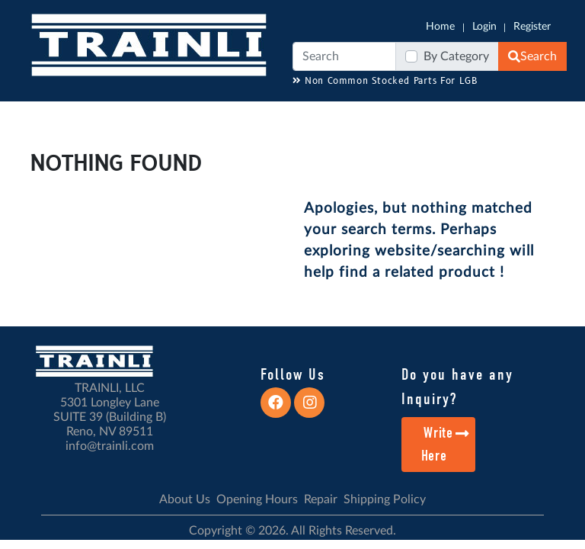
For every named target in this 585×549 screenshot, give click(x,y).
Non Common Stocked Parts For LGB (385, 81)
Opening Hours (257, 499)
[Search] (344, 56)
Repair (320, 499)
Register (532, 26)
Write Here (446, 444)
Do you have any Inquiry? (457, 386)
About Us (184, 499)
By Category (456, 56)
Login (484, 26)
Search (532, 56)
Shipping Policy (385, 499)
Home (440, 26)
